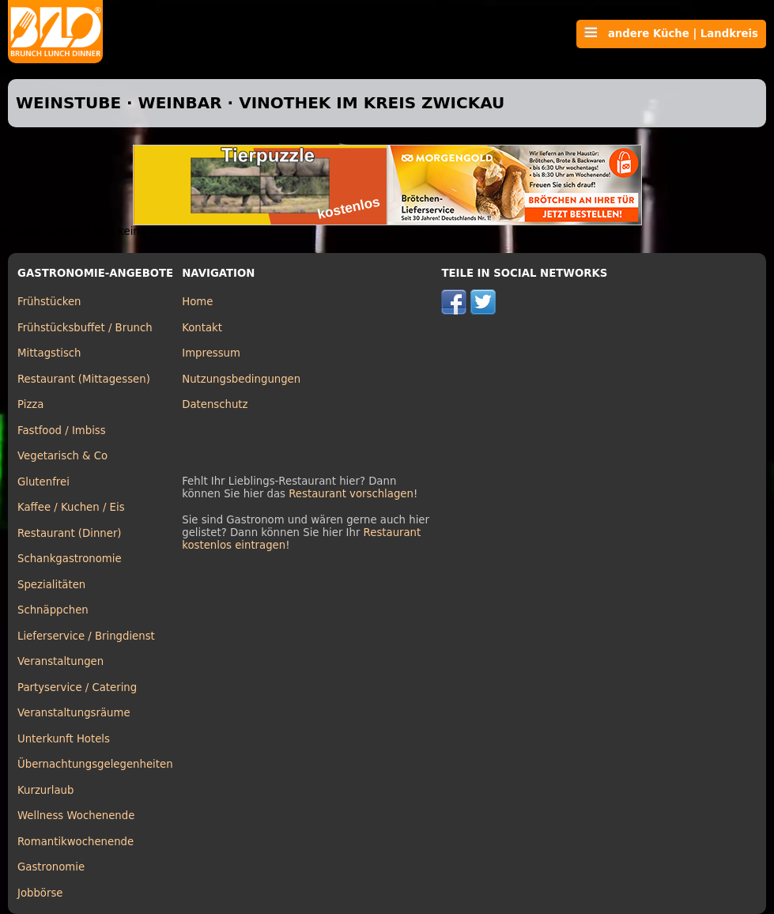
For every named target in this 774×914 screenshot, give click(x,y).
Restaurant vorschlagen (351, 494)
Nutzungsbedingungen (241, 379)
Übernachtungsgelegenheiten (95, 764)
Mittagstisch (49, 353)
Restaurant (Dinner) (69, 533)
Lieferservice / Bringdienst (86, 636)
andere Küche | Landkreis (671, 33)
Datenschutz (214, 404)
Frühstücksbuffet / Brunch (85, 328)
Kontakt (202, 328)
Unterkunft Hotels (63, 739)
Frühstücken (49, 302)
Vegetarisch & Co (62, 456)
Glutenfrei (43, 482)
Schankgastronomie (69, 559)
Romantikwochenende (75, 842)
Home (197, 302)
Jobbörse (40, 893)
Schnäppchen (53, 610)
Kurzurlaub (45, 790)
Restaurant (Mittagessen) (83, 379)
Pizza (30, 404)
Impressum (211, 353)
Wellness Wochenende (75, 815)
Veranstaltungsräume (73, 713)
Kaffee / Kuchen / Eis (71, 507)
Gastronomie (51, 867)
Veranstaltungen (60, 661)
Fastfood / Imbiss (61, 430)
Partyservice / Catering (77, 687)
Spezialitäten (51, 585)
